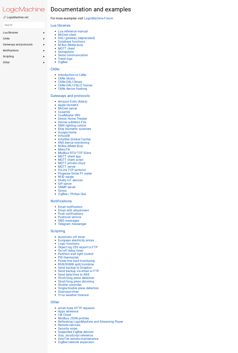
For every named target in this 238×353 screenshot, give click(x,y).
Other (55, 302)
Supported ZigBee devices (76, 332)
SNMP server (67, 187)
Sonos (62, 190)
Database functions (71, 41)
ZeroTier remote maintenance (78, 339)
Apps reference (68, 311)
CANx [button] (6, 38)
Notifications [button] (11, 50)
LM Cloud (64, 315)
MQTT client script (70, 160)
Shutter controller (70, 285)
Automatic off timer (71, 237)
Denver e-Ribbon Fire (72, 122)
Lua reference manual (73, 31)
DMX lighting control (72, 125)
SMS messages (68, 220)
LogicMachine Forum (98, 18)
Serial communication (73, 55)
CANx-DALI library (70, 82)
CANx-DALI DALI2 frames (75, 85)
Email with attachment (73, 210)
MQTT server (67, 166)
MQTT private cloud (71, 163)
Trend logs (65, 58)
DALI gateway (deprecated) (76, 38)
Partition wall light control (75, 254)
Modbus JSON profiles (73, 318)
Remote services (69, 325)
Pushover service (69, 217)
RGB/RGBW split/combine (76, 264)
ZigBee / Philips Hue (72, 194)
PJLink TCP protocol (72, 170)
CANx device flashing (72, 88)
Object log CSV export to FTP (78, 247)
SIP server (65, 184)
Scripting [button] (8, 56)
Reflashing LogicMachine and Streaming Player (90, 321)
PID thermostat (68, 257)
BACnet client (67, 34)
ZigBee (62, 62)
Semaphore (66, 52)
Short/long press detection (76, 278)
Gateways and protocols (70, 96)
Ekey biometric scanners (74, 129)
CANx (55, 69)
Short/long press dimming (76, 281)
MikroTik (64, 149)
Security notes (68, 328)
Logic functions (68, 243)
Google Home (67, 132)
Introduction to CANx (72, 75)
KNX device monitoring (73, 142)
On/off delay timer (70, 250)
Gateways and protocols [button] (18, 44)
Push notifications (70, 213)
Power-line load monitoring (76, 261)
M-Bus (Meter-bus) (70, 45)
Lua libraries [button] (10, 32)
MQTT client (66, 48)
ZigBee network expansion (76, 342)
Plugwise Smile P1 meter (75, 173)
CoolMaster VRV (69, 115)
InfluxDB (64, 136)
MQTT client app (69, 156)
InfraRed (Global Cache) (74, 139)
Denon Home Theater (72, 118)
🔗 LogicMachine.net (15, 17)
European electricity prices (76, 240)
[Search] (24, 25)
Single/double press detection (78, 288)
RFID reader (66, 177)
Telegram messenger (72, 224)
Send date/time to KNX (73, 274)
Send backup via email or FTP (78, 271)
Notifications (61, 201)
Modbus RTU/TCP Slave (74, 153)
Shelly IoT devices (70, 180)
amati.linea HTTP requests (76, 308)
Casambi (64, 112)
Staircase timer (68, 291)
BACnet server (67, 108)
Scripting (58, 231)
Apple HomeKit (68, 105)
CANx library (66, 78)
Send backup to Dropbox (75, 267)
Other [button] (6, 62)
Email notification (70, 207)
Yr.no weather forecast (73, 295)
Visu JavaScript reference (75, 335)
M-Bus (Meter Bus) (70, 146)
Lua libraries (60, 25)
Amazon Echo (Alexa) (72, 101)
